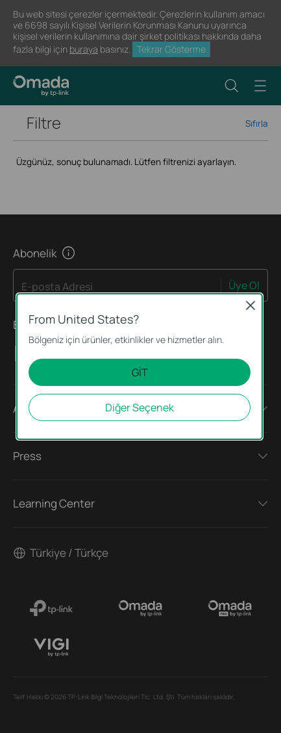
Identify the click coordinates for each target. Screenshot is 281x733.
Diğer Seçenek (139, 407)
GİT (140, 372)
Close (250, 305)
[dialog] (140, 366)
